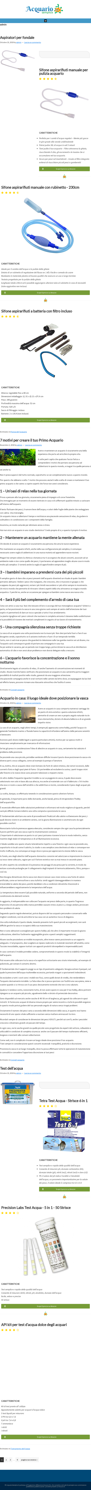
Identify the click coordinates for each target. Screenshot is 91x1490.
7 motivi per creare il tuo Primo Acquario (31, 440)
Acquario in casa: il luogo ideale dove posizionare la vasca (44, 698)
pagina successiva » (29, 1459)
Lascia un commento (32, 42)
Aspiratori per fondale (17, 37)
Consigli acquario (17, 690)
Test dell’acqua (11, 1068)
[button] (45, 20)
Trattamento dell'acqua (20, 1448)
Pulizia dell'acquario (19, 432)
